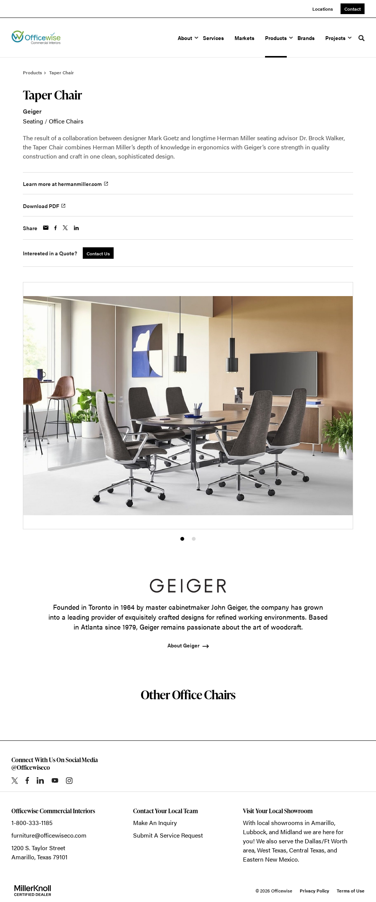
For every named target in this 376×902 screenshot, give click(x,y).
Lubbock (254, 831)
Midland (291, 831)
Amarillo (322, 822)
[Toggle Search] (361, 38)
